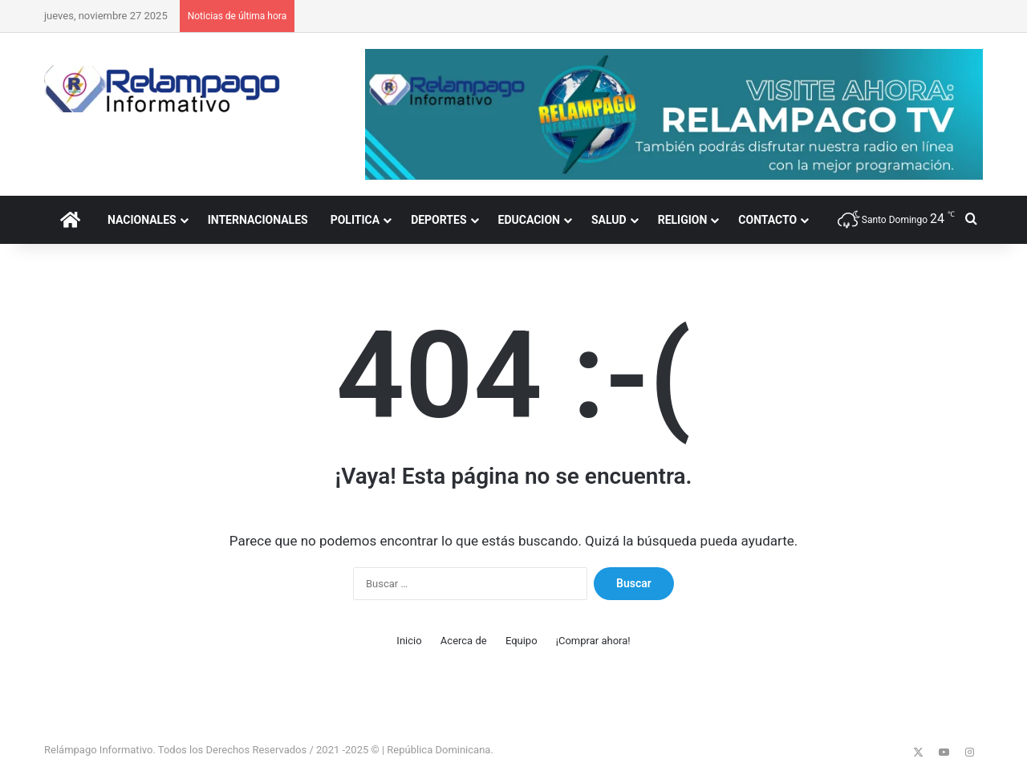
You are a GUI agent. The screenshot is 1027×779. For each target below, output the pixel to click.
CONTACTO (767, 219)
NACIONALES (142, 219)
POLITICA (355, 219)
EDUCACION (529, 219)
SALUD (609, 219)
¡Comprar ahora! (593, 641)
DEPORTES (438, 219)
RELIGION (683, 219)
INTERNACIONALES (258, 219)
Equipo (521, 641)
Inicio (408, 641)
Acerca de (463, 641)
